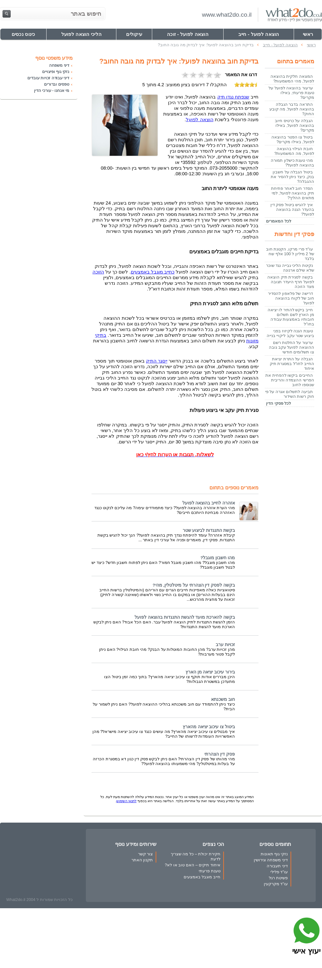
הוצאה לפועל (199, 119)
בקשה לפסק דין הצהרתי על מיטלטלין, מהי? (194, 585)
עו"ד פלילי (279, 872)
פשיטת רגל (278, 877)
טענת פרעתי (209, 871)
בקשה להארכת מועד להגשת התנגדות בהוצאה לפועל (185, 617)
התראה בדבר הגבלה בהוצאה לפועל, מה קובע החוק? (291, 109)
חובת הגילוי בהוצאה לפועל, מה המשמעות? (294, 151)
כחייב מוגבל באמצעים (153, 271)
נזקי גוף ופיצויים (55, 71)
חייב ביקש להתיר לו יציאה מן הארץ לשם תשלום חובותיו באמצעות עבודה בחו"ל (291, 316)
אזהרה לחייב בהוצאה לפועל (208, 503)
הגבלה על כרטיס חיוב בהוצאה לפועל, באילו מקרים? (294, 125)
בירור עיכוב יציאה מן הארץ (210, 672)
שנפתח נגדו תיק (233, 96)
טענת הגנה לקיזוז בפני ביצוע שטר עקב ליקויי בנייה (290, 333)
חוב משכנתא (223, 699)
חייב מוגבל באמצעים (202, 877)
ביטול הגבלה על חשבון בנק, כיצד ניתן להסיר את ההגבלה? (292, 177)
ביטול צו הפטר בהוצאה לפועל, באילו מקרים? (292, 139)
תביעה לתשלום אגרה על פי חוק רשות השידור (289, 394)
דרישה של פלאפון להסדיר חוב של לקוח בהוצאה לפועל (291, 298)
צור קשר (145, 854)
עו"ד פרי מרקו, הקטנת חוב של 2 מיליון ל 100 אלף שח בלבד (290, 254)
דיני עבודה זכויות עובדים (48, 78)
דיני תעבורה (277, 866)
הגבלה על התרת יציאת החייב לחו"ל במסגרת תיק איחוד (292, 364)
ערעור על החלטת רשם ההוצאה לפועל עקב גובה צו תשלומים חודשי (291, 347)
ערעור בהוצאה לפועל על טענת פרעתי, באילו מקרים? (291, 93)
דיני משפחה (59, 65)
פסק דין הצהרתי (219, 754)
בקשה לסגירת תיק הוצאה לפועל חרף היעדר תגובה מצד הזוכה (290, 282)
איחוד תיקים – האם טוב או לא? (192, 865)
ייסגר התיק (156, 360)
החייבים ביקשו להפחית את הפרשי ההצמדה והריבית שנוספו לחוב (289, 380)
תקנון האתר (142, 860)
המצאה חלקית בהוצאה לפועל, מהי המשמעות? (292, 78)
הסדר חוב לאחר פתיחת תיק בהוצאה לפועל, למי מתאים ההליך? (292, 193)
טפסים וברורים (56, 84)
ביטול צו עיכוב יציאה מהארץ (209, 726)
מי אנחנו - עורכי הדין (51, 90)
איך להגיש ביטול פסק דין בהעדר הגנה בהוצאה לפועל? (292, 209)
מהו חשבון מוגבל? (217, 557)
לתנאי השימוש (126, 801)
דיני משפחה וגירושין (271, 860)
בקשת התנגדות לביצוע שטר (209, 530)
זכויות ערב (225, 644)
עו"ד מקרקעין (276, 883)
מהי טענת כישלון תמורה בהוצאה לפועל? (292, 162)
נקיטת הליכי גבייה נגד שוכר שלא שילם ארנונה (290, 268)
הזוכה (98, 271)
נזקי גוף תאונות (274, 854)
